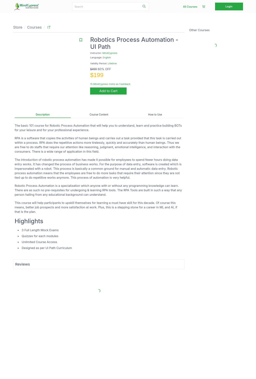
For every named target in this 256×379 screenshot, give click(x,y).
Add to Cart (108, 91)
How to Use (155, 114)
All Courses (190, 6)
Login (229, 6)
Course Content (99, 114)
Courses (34, 27)
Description (43, 114)
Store (18, 27)
